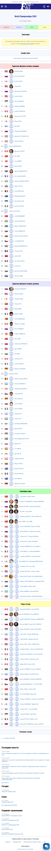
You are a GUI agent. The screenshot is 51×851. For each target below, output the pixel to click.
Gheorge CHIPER (13, 374)
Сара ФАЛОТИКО (19, 191)
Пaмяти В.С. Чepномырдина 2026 (10, 825)
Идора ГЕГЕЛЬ (18, 186)
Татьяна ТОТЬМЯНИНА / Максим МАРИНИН (31, 501)
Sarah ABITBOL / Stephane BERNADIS (30, 551)
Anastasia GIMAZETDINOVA (21, 181)
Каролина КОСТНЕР (20, 116)
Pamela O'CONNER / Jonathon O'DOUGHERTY (32, 699)
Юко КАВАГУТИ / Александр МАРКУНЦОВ (31, 561)
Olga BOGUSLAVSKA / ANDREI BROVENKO (31, 596)
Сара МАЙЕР (18, 161)
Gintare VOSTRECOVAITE (21, 236)
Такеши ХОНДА (18, 299)
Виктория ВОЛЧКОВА (20, 91)
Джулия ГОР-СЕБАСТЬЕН (21, 136)
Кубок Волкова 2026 (7, 829)
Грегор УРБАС (18, 403)
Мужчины (19, 27)
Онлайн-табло (8, 738)
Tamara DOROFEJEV (19, 221)
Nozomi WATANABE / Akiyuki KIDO (29, 704)
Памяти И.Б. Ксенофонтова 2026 (10, 820)
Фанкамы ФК (17, 842)
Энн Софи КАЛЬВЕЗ (20, 176)
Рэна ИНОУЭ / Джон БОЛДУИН (29, 541)
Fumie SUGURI (18, 81)
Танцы (44, 27)
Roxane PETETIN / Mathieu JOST (29, 719)
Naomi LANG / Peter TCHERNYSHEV (29, 644)
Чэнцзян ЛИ (17, 304)
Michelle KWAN (18, 71)
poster (7, 751)
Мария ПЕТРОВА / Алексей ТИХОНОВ (29, 506)
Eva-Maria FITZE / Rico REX (27, 566)
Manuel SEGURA (18, 473)
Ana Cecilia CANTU (19, 261)
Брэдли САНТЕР (19, 468)
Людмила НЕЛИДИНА (20, 131)
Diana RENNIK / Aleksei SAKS (28, 586)
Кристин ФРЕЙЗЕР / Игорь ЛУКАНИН (30, 669)
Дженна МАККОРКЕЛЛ (20, 171)
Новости (8, 842)
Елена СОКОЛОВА (19, 76)
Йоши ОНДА (17, 121)
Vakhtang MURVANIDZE (20, 389)
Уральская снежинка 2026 (31, 2)
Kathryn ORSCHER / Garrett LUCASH (29, 571)
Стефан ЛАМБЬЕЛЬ (19, 334)
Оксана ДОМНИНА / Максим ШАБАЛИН (30, 679)
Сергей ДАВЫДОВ (19, 319)
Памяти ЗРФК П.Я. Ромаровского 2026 (12, 815)
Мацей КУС (17, 443)
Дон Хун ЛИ (17, 453)
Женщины (6, 27)
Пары (31, 27)
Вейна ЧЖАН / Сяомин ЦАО (28, 689)
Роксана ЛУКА (18, 251)
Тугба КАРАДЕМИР (19, 216)
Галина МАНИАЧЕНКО (15, 146)
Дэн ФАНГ (17, 156)
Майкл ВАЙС (18, 309)
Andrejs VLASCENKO (20, 369)
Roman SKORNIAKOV (20, 384)
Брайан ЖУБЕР (18, 314)
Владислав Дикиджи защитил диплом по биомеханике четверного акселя (23, 773)
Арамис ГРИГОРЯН (19, 483)
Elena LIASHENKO (19, 101)
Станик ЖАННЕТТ (19, 364)
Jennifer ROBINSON (19, 111)
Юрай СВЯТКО (18, 428)
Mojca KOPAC (18, 166)
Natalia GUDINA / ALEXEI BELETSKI (29, 674)
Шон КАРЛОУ (18, 478)
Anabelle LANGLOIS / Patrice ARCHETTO (31, 516)
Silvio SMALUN (18, 398)
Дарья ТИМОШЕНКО (20, 226)
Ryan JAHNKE (18, 349)
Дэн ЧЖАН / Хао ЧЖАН (25, 521)
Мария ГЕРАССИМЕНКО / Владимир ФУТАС (32, 581)
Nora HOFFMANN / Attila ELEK (28, 694)
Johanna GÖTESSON (14, 211)
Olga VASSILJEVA (19, 201)
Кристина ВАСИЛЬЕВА (20, 271)
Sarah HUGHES (18, 96)
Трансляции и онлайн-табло (32, 842)
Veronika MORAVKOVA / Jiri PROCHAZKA (31, 684)
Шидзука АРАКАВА (19, 106)
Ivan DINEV (17, 354)
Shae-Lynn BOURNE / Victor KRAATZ (29, 609)
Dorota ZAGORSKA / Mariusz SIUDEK (30, 526)
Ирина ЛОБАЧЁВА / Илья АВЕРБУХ (29, 614)
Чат (45, 842)
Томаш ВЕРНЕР (18, 394)
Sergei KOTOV (18, 413)
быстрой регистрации (27, 43)
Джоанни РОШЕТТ (19, 151)
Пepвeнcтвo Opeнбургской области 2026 (12, 834)
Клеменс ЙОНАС (19, 458)
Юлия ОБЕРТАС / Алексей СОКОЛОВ (30, 531)
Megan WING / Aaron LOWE (27, 664)
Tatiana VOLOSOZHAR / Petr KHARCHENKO (30, 576)
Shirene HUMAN (18, 276)
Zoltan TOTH (17, 418)
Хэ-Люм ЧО (17, 266)
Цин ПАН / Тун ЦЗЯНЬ (25, 511)
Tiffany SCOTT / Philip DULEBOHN (29, 536)
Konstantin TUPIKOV (19, 433)
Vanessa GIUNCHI (19, 206)
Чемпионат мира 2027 (7, 802)
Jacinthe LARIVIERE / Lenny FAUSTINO (30, 556)
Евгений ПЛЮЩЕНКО (20, 289)
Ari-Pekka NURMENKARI (20, 423)
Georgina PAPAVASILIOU (20, 246)
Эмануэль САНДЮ (19, 324)
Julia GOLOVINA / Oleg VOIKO (28, 714)
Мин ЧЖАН (17, 339)
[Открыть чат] (46, 846)
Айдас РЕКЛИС (18, 463)
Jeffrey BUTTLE (18, 359)
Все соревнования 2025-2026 (9, 805)
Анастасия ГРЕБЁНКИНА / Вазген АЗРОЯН (32, 724)
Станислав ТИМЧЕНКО (20, 344)
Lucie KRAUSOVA (19, 241)
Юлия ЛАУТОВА (18, 141)
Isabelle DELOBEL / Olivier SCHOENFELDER (31, 649)
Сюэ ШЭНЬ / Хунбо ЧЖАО (27, 496)
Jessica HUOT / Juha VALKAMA (28, 709)
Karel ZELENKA (18, 408)
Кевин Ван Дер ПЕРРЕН (21, 379)
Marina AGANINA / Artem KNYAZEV (29, 591)
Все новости (5, 782)
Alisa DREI (17, 126)
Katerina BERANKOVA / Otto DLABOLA (30, 546)
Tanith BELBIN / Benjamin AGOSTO (29, 639)
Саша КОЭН (17, 86)
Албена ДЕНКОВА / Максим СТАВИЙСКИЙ (32, 619)
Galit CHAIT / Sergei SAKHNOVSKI (29, 634)
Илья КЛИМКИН (19, 329)
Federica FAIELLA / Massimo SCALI (29, 659)
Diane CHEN (17, 256)
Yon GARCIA (17, 448)
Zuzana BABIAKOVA (19, 231)
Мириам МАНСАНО (19, 196)
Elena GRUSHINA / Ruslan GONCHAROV (30, 629)
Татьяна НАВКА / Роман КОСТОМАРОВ (30, 624)
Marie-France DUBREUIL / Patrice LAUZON (31, 654)
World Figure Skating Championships (25, 58)
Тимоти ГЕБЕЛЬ (18, 294)
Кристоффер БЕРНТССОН (21, 438)
